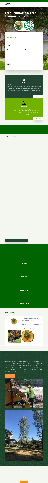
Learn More (38, 96)
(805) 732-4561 (11, 38)
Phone (9, 58)
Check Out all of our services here (16, 240)
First (8, 49)
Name (9, 45)
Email (9, 52)
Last (25, 49)
